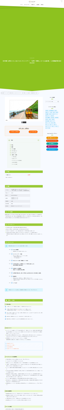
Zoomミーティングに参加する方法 (13, 348)
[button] (14, 131)
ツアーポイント (14, 150)
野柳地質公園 (51, 110)
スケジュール (14, 152)
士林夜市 (53, 117)
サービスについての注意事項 (17, 160)
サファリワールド (49, 126)
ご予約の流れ (14, 156)
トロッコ (52, 124)
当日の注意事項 (14, 162)
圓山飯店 (57, 117)
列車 (53, 119)
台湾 (47, 119)
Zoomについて (14, 158)
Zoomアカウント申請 (10, 345)
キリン (57, 126)
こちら (18, 310)
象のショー (48, 112)
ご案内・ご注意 (14, 154)
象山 (56, 110)
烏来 (57, 112)
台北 (50, 119)
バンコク (48, 124)
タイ (55, 124)
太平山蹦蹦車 (48, 117)
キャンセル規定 (14, 164)
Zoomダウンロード (10, 343)
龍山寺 (47, 110)
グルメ (54, 126)
